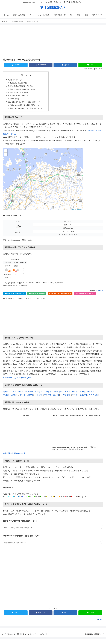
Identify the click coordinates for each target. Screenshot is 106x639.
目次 (24, 75)
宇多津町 (48, 397)
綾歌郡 (39, 397)
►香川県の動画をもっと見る (15, 455)
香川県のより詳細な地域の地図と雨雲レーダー (25, 90)
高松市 (6, 393)
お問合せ (46, 636)
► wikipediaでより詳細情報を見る (17, 379)
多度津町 (83, 397)
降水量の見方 (15, 100)
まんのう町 (93, 397)
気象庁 (100, 292)
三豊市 (67, 393)
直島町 (30, 397)
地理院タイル (78, 211)
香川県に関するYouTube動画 (18, 93)
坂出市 (21, 393)
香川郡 (22, 397)
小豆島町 (90, 393)
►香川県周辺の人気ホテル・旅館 (60, 295)
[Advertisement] (53, 41)
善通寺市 (29, 393)
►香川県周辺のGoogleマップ (14, 295)
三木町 (13, 397)
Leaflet (72, 211)
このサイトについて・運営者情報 (14, 636)
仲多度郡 (66, 397)
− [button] (6, 155)
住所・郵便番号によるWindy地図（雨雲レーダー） (27, 103)
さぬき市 (48, 393)
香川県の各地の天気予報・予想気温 (21, 86)
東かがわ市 (58, 393)
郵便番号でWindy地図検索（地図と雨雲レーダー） (29, 110)
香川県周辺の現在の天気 (19, 83)
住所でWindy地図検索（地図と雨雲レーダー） (27, 107)
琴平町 (75, 397)
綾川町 (56, 397)
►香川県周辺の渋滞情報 (37, 295)
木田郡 (6, 397)
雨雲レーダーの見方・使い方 (18, 96)
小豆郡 (75, 393)
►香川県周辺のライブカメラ (84, 295)
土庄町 (82, 393)
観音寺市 (38, 393)
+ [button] (6, 152)
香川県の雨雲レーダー (16, 80)
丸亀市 (13, 393)
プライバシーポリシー (34, 636)
